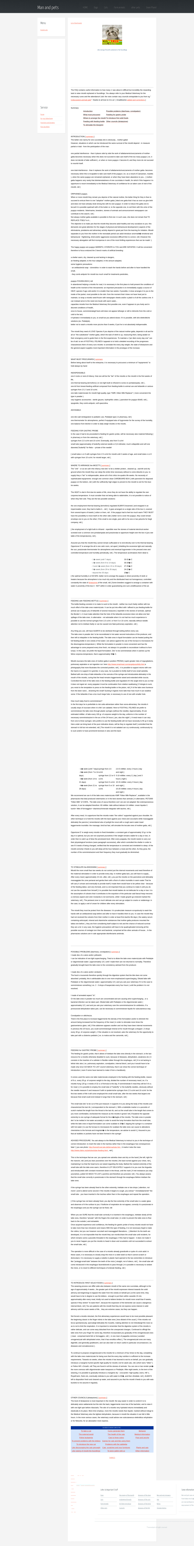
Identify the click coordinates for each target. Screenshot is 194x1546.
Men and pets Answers (164, 1495)
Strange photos (161, 1508)
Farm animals (119, 7)
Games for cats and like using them (116, 1441)
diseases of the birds (144, 1504)
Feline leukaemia (86, 1438)
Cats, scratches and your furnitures (116, 1448)
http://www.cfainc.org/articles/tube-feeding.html (89, 1150)
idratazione (93, 583)
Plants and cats (142, 1448)
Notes (158, 1504)
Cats (106, 7)
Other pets (104, 1508)
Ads (158, 1500)
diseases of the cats (144, 1500)
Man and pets (48, 7)
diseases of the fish (144, 1508)
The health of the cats (116, 1434)
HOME (85, 7)
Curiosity (122, 1508)
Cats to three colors (116, 1438)
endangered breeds (125, 1500)
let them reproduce (125, 1504)
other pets (135, 7)
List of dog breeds (76, 23)
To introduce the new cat (86, 1444)
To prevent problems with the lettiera (86, 1441)
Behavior (142, 1431)
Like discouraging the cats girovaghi (86, 1448)
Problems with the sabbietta (116, 1444)
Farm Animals (105, 1504)
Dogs (96, 7)
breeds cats (44, 30)
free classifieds (45, 127)
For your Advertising (46, 118)
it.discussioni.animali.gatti (81, 100)
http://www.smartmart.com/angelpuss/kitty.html (126, 664)
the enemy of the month (126, 1495)
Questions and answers (47, 123)
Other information (142, 1451)
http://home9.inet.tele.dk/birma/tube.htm (105, 1147)
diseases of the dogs (144, 1495)
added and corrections (136, 100)
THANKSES (112, 1458)
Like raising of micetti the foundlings (86, 1451)
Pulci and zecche (142, 1438)
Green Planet (151, 7)
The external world (86, 1434)
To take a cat (86, 1431)
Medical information (142, 1434)
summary (90, 137)
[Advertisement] (51, 72)
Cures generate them (116, 1431)
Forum (42, 114)
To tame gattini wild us (116, 1451)
